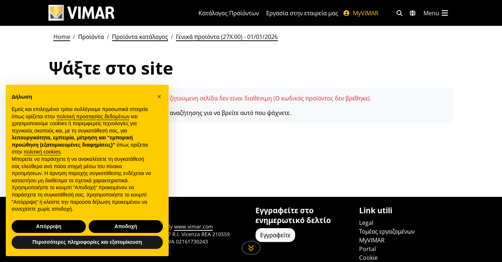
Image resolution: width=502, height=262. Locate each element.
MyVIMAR (360, 13)
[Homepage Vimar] (81, 13)
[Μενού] (436, 13)
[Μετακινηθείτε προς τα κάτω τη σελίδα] (251, 248)
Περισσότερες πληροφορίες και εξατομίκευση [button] (87, 242)
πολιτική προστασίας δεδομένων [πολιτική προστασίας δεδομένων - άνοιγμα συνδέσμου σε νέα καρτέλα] (92, 116)
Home (61, 37)
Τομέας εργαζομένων (387, 231)
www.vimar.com (193, 226)
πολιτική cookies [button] (42, 152)
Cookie (368, 258)
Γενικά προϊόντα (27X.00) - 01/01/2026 (227, 37)
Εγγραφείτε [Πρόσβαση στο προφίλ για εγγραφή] (275, 235)
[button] (159, 96)
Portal (367, 249)
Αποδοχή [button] (126, 226)
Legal (366, 223)
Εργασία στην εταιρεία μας (302, 13)
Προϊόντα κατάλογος (140, 37)
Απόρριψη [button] (48, 226)
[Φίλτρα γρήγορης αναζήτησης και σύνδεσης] (399, 13)
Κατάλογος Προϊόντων (228, 13)
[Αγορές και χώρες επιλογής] (412, 13)
